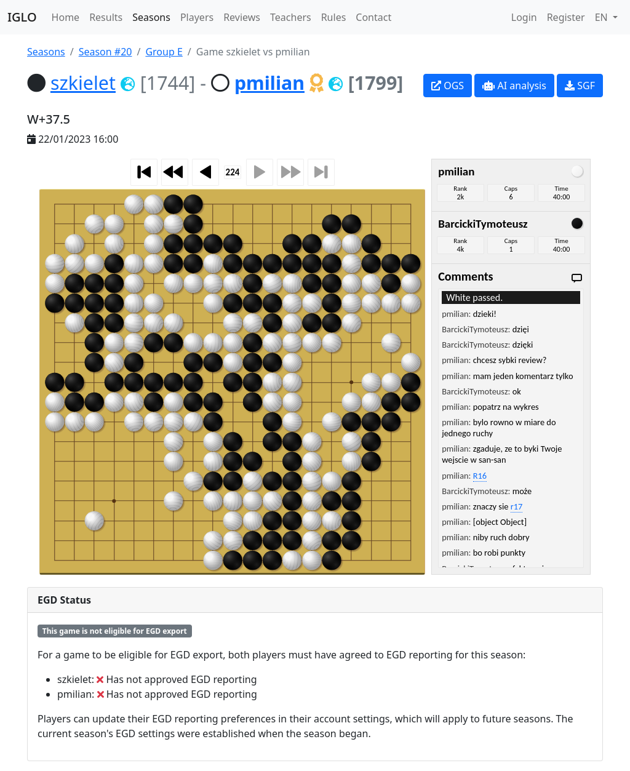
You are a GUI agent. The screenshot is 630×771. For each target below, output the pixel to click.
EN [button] (602, 17)
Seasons (151, 17)
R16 (480, 475)
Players (196, 17)
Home (66, 17)
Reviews (241, 17)
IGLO (22, 17)
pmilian (269, 82)
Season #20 (105, 51)
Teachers (290, 17)
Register (566, 17)
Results (105, 17)
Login (524, 17)
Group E (163, 51)
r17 (517, 506)
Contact (373, 17)
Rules (333, 17)
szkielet (83, 82)
